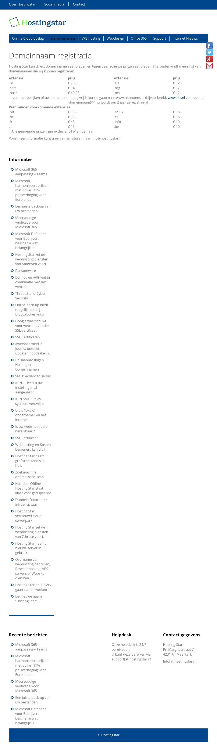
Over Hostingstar (22, 4)
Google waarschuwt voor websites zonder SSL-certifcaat (32, 326)
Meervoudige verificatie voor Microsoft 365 (27, 222)
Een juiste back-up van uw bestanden (33, 208)
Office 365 (139, 38)
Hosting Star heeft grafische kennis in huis (30, 461)
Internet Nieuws (185, 38)
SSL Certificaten (27, 337)
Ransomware (25, 270)
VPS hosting (91, 38)
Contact (79, 4)
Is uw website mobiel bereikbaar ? (31, 428)
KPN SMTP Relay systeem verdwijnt (29, 401)
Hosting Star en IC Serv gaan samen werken (33, 587)
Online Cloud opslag (28, 38)
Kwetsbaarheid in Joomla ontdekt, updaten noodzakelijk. (32, 349)
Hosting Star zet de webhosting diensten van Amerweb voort (31, 259)
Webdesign (115, 38)
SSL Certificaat (26, 438)
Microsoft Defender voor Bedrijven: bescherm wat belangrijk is (30, 240)
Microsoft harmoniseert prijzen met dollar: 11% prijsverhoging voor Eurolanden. (31, 190)
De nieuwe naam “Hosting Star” (28, 598)
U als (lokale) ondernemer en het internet (30, 415)
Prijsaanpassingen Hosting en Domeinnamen (29, 365)
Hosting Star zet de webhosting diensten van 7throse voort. (31, 532)
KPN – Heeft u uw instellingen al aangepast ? (29, 387)
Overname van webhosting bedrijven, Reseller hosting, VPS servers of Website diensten (32, 568)
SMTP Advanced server (33, 376)
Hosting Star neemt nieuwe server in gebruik (30, 548)
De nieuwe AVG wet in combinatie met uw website (32, 282)
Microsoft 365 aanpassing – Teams (31, 171)
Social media (54, 4)
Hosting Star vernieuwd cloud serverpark (28, 516)
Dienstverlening (62, 38)
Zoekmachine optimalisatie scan (29, 474)
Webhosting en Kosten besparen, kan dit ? (33, 447)
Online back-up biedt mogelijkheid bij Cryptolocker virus (31, 310)
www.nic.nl (176, 97)
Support (159, 38)
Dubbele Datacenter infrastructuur (31, 502)
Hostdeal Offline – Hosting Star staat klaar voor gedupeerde (33, 488)
